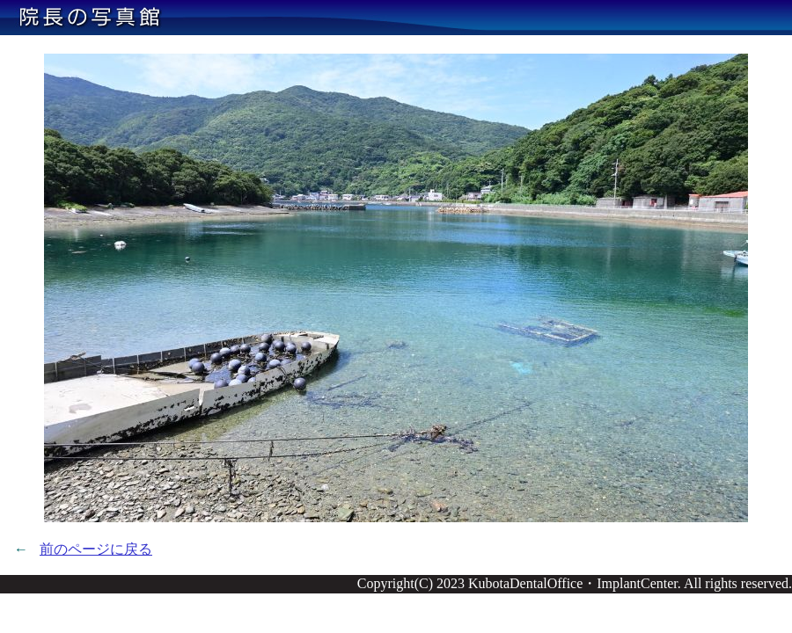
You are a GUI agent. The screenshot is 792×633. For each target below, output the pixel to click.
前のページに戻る (96, 549)
